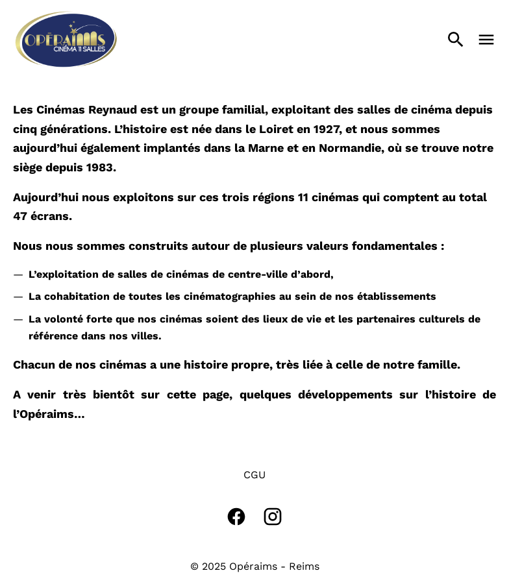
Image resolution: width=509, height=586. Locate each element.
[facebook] (236, 516)
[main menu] (486, 39)
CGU (254, 475)
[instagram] (272, 516)
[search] (455, 39)
